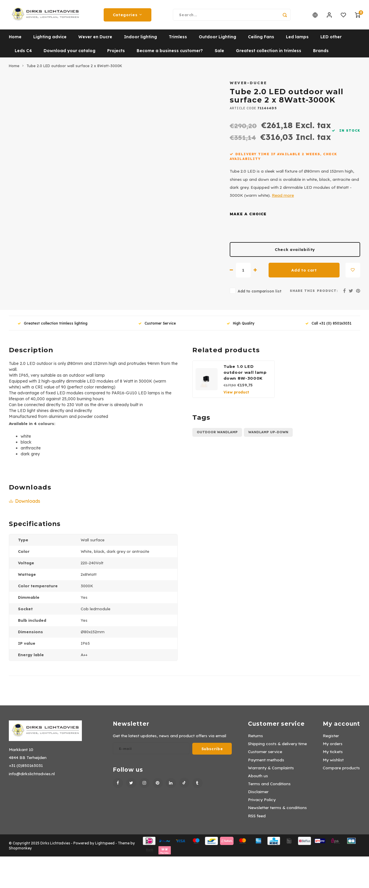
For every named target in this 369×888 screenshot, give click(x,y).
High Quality (240, 326)
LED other (331, 39)
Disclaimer (258, 794)
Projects (116, 53)
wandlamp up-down (268, 435)
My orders (332, 746)
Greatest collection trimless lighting (52, 326)
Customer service (265, 754)
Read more (283, 198)
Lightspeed (105, 846)
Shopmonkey (20, 851)
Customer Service (157, 326)
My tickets (333, 754)
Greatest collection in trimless (268, 53)
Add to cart (304, 273)
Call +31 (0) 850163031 (328, 326)
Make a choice (248, 217)
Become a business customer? (170, 53)
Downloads (24, 504)
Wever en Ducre (95, 39)
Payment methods (266, 762)
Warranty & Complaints (271, 770)
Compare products (341, 770)
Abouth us (258, 778)
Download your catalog (69, 53)
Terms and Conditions (269, 786)
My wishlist (333, 762)
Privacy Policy (262, 802)
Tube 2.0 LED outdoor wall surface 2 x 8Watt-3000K (74, 68)
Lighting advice (50, 39)
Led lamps (297, 39)
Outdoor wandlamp (217, 435)
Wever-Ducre (248, 85)
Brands (321, 53)
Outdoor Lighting (217, 39)
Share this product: (314, 294)
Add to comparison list (259, 294)
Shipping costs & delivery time (277, 746)
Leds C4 (23, 53)
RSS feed (257, 818)
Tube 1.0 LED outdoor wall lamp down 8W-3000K (245, 375)
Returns (255, 738)
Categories (127, 16)
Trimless (178, 39)
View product (236, 395)
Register (331, 738)
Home (15, 39)
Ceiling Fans (261, 39)
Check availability (295, 252)
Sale (219, 53)
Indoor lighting (140, 39)
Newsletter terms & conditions (277, 810)
